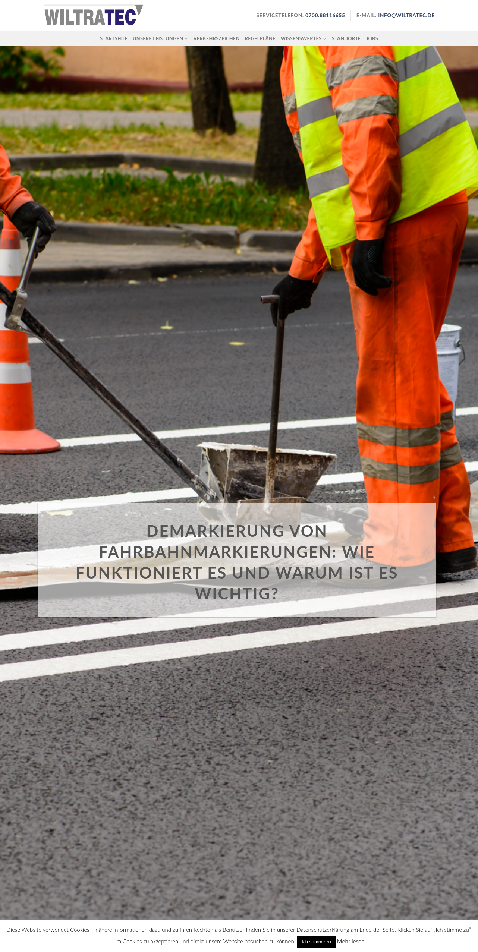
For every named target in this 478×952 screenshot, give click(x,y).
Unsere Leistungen (160, 38)
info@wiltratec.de (406, 15)
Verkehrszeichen (217, 38)
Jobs (372, 38)
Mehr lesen (350, 941)
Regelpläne (260, 38)
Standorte (346, 38)
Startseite (114, 38)
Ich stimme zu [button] (316, 942)
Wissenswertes (304, 38)
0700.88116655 (324, 15)
